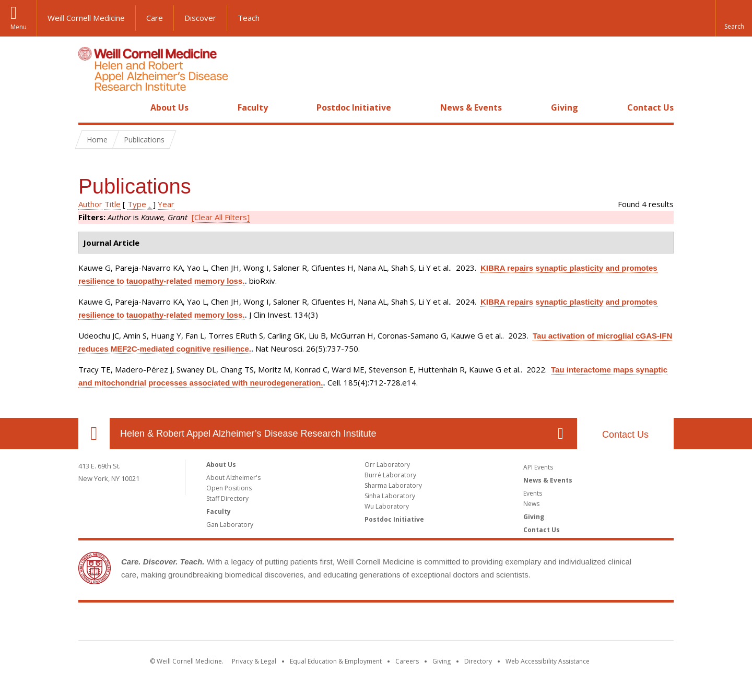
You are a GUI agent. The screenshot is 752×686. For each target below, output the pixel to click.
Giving (564, 107)
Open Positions (229, 488)
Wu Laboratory (387, 506)
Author (90, 204)
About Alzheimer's (233, 477)
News (531, 503)
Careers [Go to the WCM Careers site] (407, 661)
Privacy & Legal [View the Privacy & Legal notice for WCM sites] (254, 661)
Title (112, 204)
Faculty (253, 107)
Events (532, 493)
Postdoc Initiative (353, 107)
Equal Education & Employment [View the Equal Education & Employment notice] (336, 661)
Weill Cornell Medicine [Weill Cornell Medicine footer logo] (376, 623)
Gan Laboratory (229, 524)
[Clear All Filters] (221, 217)
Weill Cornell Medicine (86, 18)
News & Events (471, 107)
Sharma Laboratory (393, 485)
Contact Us (650, 107)
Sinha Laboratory (390, 495)
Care (154, 18)
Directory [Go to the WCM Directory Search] (478, 661)
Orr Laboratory (387, 464)
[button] (733, 18)
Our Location (94, 433)
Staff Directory (227, 498)
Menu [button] (18, 26)
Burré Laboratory (390, 475)
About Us (169, 107)
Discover (200, 18)
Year (166, 204)
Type (136, 204)
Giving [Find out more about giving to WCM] (441, 661)
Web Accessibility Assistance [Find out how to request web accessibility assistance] (548, 661)
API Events (538, 467)
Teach (249, 18)
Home (90, 107)
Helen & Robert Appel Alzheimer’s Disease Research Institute (248, 433)
